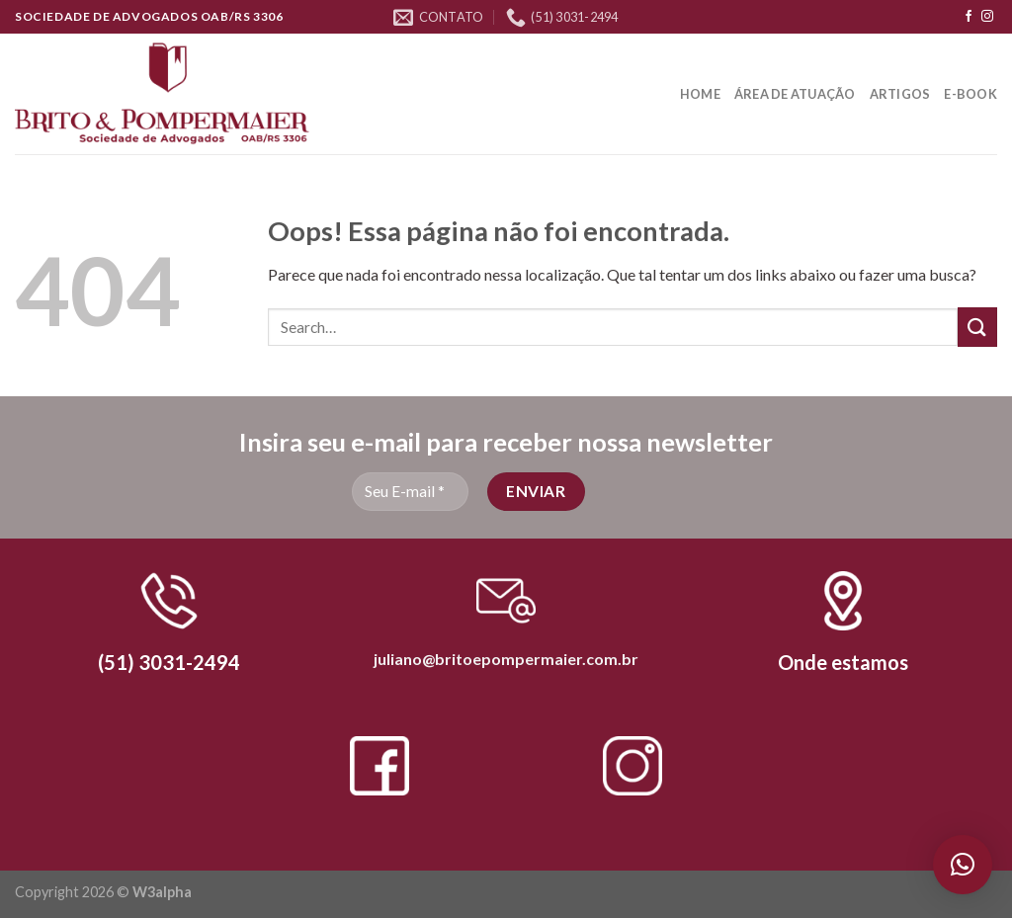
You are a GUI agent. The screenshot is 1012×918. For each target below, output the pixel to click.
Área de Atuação (795, 94)
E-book (970, 94)
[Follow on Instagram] (987, 17)
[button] (962, 864)
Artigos (900, 94)
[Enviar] (977, 326)
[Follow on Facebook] (968, 17)
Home (700, 94)
